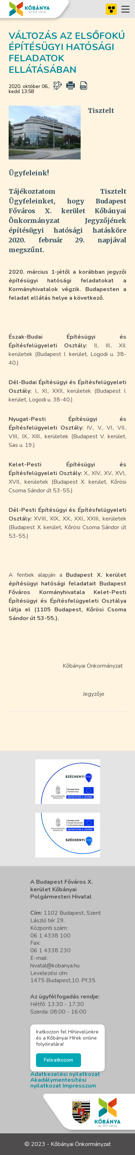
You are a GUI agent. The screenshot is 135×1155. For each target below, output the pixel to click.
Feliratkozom (58, 1060)
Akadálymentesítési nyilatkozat (58, 1083)
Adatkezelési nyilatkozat (65, 1074)
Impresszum (79, 1086)
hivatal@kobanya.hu (55, 966)
